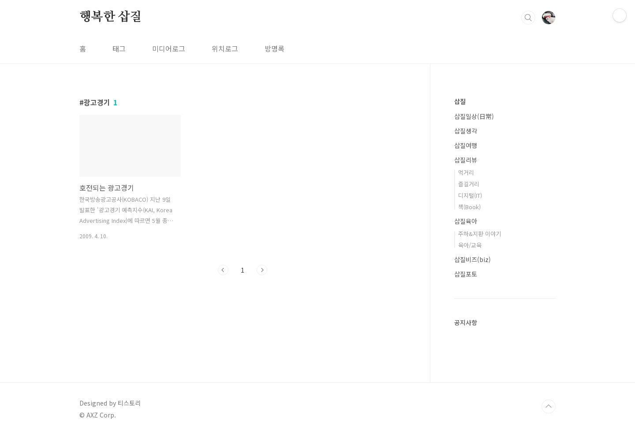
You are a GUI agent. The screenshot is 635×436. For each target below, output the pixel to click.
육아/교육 (470, 245)
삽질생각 (465, 130)
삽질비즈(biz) (472, 259)
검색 (528, 17)
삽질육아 (465, 221)
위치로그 (225, 48)
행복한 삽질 (110, 17)
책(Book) (469, 207)
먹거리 (466, 172)
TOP (549, 406)
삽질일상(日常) (474, 116)
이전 (223, 270)
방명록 (274, 48)
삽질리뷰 (465, 159)
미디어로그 (168, 48)
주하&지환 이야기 (479, 233)
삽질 (460, 101)
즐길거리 (468, 184)
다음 (262, 270)
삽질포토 (465, 274)
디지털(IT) (470, 195)
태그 (119, 48)
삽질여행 (465, 145)
